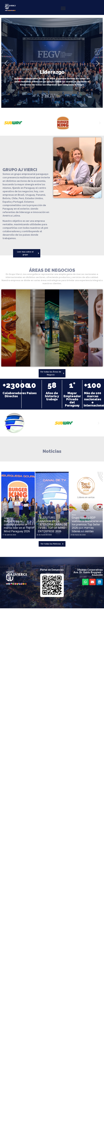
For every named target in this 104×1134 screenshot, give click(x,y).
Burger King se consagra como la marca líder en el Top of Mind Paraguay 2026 (19, 526)
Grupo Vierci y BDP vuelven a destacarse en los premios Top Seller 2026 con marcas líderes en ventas (87, 524)
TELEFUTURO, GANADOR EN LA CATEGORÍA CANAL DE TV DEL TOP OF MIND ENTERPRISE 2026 (52, 524)
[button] (4, 122)
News (6, 518)
